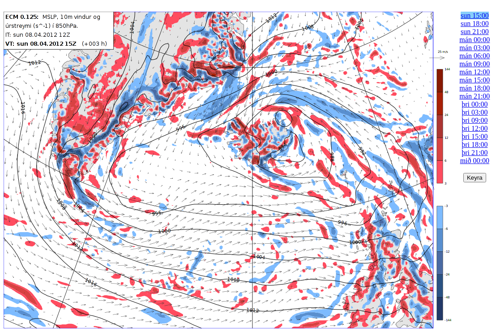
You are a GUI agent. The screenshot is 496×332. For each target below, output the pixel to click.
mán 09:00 (474, 64)
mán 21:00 (474, 96)
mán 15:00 (474, 80)
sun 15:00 (475, 15)
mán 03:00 (474, 48)
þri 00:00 (474, 104)
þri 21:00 (474, 152)
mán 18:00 (474, 88)
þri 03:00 (474, 112)
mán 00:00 (474, 39)
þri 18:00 (474, 144)
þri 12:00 (474, 128)
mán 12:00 (474, 72)
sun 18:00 (475, 23)
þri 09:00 (474, 120)
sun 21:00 (475, 31)
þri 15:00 (474, 136)
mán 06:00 (474, 56)
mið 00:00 (474, 160)
